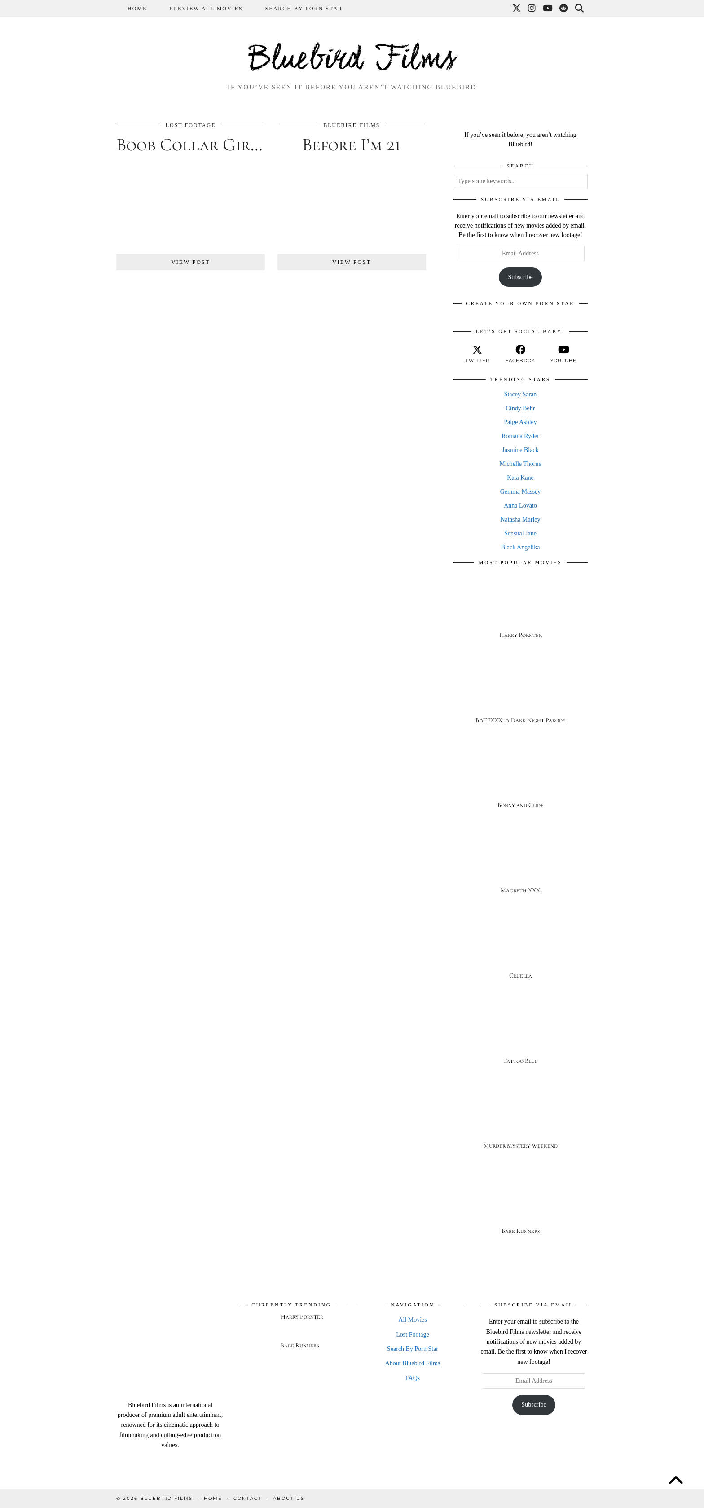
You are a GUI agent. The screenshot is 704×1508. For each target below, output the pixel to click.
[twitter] (477, 354)
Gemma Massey (520, 491)
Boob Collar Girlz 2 (197, 144)
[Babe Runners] (520, 1205)
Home (137, 8)
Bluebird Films (352, 60)
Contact (247, 1498)
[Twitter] (517, 8)
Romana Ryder (520, 436)
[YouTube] (548, 8)
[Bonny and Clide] (520, 780)
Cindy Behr (520, 408)
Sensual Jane (520, 533)
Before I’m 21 (351, 144)
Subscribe (520, 277)
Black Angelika (520, 547)
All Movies (412, 1319)
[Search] (580, 8)
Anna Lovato (520, 505)
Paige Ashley (520, 422)
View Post (190, 262)
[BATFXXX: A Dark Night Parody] (520, 695)
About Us (288, 1498)
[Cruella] (520, 950)
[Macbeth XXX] (520, 865)
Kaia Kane (520, 477)
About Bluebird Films (412, 1363)
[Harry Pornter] (520, 609)
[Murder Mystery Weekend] (520, 1121)
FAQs (412, 1378)
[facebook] (520, 354)
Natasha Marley (520, 519)
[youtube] (563, 354)
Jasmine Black (520, 450)
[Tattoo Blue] (520, 1035)
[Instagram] (532, 8)
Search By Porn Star (304, 8)
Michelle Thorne (520, 463)
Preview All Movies (205, 8)
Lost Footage (191, 125)
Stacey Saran (520, 394)
